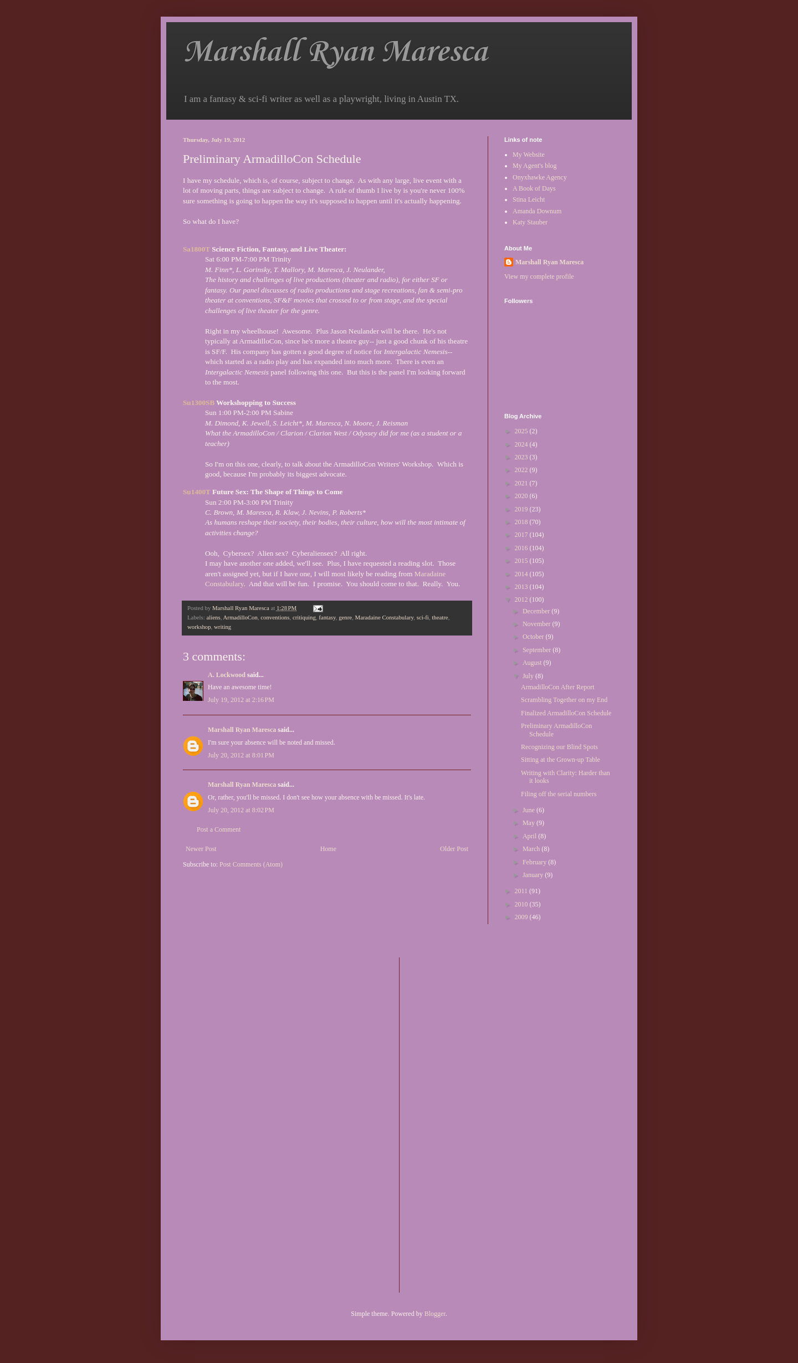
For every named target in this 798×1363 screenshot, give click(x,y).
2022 (522, 470)
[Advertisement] (452, 1123)
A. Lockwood (226, 675)
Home (328, 849)
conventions (274, 617)
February (535, 862)
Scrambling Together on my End (564, 700)
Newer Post (201, 849)
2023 (522, 457)
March (532, 849)
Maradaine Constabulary (384, 617)
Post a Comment (219, 829)
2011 (522, 891)
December (537, 611)
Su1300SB (198, 402)
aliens (213, 617)
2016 (522, 548)
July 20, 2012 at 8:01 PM (241, 755)
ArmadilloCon (240, 617)
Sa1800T (196, 249)
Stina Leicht (529, 199)
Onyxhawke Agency (540, 177)
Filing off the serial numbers (558, 794)
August (533, 663)
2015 (522, 561)
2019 (522, 509)
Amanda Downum (537, 211)
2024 (522, 444)
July (529, 676)
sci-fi (423, 617)
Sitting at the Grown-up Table (560, 760)
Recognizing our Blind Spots (559, 747)
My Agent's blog (535, 166)
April (530, 836)
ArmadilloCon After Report (558, 687)
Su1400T (197, 492)
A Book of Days (534, 188)
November (538, 624)
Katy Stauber (530, 222)
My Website (529, 154)
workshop (199, 626)
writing (222, 626)
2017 (522, 535)
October (534, 636)
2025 (522, 431)
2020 (522, 496)
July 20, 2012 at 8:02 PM (241, 810)
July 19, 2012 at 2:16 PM (241, 700)
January (534, 875)
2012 (522, 599)
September (538, 650)
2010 (522, 904)
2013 (522, 587)
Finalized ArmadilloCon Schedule (566, 713)
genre (345, 617)
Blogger (435, 1314)
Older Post (454, 849)
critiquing (304, 617)
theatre (440, 617)
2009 (522, 917)
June (529, 810)
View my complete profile (539, 276)
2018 (522, 522)
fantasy (327, 617)
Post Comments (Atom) (251, 864)
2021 (522, 483)
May (529, 823)
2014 (522, 574)
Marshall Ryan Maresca (335, 52)
